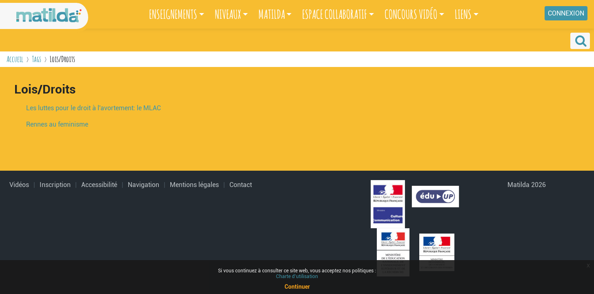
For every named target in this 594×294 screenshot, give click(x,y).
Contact (240, 185)
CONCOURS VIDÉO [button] (411, 14)
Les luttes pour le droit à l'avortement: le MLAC (93, 108)
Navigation (143, 185)
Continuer (297, 286)
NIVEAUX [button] (228, 14)
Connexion (566, 13)
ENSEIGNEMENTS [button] (173, 14)
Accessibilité (99, 185)
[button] (580, 41)
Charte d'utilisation (297, 276)
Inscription (55, 185)
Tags (36, 59)
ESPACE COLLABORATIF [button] (334, 14)
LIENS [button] (463, 14)
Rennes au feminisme (57, 124)
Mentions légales (194, 185)
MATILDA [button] (271, 14)
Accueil (15, 59)
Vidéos (19, 185)
